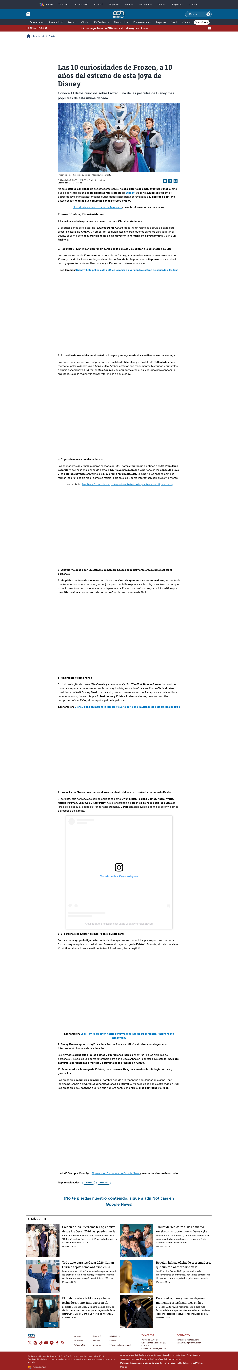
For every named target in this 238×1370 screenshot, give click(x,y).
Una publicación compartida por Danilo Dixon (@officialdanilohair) (119, 923)
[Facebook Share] (165, 181)
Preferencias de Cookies (150, 1355)
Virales (88, 1182)
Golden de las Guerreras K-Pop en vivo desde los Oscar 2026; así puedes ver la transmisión (89, 1229)
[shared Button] (176, 181)
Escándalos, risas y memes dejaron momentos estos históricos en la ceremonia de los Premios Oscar (180, 1300)
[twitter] (30, 1343)
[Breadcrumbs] (29, 36)
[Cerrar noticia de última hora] (210, 28)
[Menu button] (39, 14)
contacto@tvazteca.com (188, 1340)
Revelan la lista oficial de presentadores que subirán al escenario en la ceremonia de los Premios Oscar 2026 (183, 1264)
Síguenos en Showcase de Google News (116, 1173)
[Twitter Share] (170, 181)
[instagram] (35, 1343)
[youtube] (46, 1343)
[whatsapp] (62, 1343)
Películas (103, 1182)
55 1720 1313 (182, 1343)
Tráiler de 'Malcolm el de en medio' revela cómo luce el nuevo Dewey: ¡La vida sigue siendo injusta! (181, 1229)
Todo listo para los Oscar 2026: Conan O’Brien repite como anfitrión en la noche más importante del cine (88, 1264)
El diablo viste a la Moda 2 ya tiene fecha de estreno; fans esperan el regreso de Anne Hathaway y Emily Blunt (86, 1300)
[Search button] (208, 14)
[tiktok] (41, 1343)
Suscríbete (201, 22)
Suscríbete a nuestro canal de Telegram (97, 207)
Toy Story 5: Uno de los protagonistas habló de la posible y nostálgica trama (127, 484)
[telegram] (52, 1343)
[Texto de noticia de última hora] (128, 28)
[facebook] (57, 1343)
